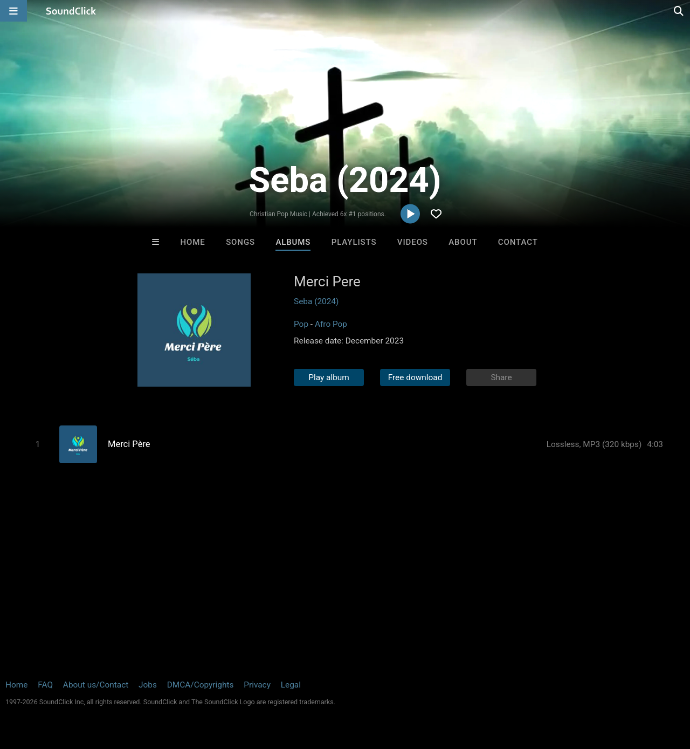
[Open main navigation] (13, 11)
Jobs (148, 685)
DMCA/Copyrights (200, 685)
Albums (292, 242)
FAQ (45, 685)
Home (193, 242)
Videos (412, 242)
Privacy (257, 685)
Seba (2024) (316, 301)
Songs (240, 242)
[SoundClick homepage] (71, 11)
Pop (301, 324)
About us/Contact (95, 685)
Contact (518, 242)
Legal (291, 685)
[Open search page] (679, 11)
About (462, 242)
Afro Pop (331, 324)
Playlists (354, 242)
